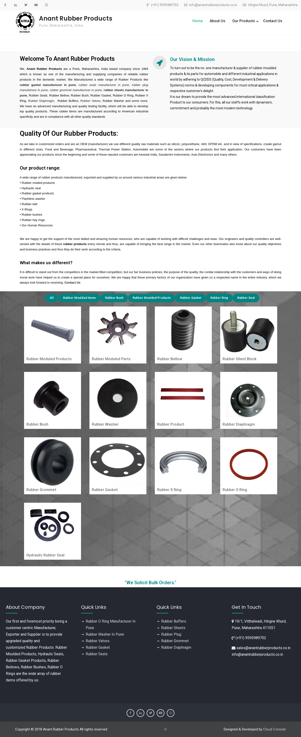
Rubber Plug (171, 634)
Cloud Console (274, 729)
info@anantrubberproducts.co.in (213, 5)
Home (197, 21)
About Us (217, 21)
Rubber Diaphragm (41, 101)
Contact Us (272, 21)
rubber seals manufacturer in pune (104, 85)
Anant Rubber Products (75, 18)
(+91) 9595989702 (164, 5)
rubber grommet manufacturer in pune (76, 90)
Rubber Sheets (173, 628)
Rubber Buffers (173, 621)
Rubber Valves (90, 101)
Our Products (243, 21)
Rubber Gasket (98, 647)
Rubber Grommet (175, 641)
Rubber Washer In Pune (105, 634)
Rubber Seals (97, 654)
